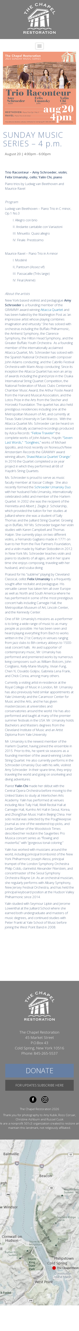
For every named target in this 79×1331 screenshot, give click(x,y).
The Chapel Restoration (39, 18)
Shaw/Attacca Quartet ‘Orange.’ (49, 456)
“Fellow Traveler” (43, 433)
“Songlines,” (33, 442)
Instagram (44, 1099)
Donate (39, 1070)
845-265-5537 (46, 1053)
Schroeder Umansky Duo (52, 487)
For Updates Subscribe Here (39, 1085)
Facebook (33, 1099)
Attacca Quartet (51, 309)
